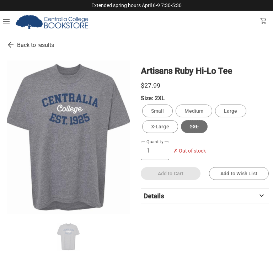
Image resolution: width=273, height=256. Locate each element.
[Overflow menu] (6, 22)
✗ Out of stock (189, 151)
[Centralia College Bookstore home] (53, 22)
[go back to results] (10, 44)
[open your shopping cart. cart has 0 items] (263, 22)
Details (205, 196)
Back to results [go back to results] (35, 45)
